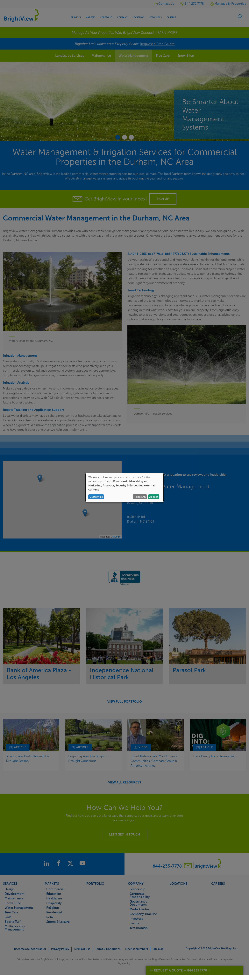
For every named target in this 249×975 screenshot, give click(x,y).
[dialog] (124, 487)
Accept (153, 496)
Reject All (140, 496)
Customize (96, 496)
